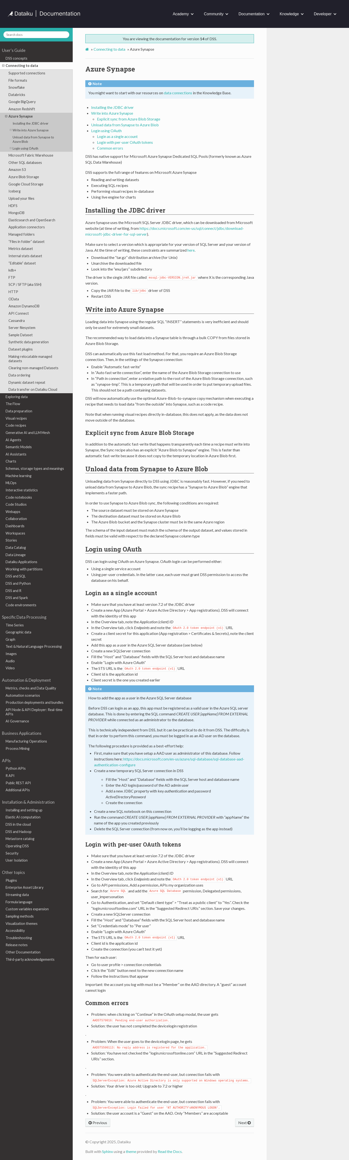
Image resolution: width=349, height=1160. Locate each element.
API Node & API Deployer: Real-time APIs (34, 712)
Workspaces (15, 533)
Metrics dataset (20, 249)
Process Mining (18, 748)
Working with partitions (24, 569)
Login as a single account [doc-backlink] (121, 593)
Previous (97, 1122)
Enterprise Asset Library (24, 887)
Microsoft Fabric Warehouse (30, 155)
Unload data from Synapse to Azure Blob (33, 139)
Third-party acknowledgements (30, 959)
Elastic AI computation (23, 817)
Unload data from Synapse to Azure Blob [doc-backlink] (146, 469)
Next (244, 1122)
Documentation (251, 14)
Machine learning (19, 476)
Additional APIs (18, 790)
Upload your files (21, 198)
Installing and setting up (24, 810)
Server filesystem (21, 328)
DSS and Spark (17, 598)
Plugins (11, 880)
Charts (11, 461)
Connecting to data (20, 66)
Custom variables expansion (27, 909)
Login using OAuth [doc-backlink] (113, 549)
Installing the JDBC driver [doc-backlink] (125, 210)
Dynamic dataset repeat (26, 382)
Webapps (13, 512)
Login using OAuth (24, 148)
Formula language (19, 902)
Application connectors (26, 227)
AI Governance (17, 721)
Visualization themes (22, 923)
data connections (178, 92)
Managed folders (21, 234)
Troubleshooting (19, 938)
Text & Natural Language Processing (34, 646)
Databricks (16, 95)
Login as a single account (117, 136)
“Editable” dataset (22, 263)
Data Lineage (16, 555)
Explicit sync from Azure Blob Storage (128, 119)
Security (12, 853)
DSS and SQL (16, 576)
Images (11, 654)
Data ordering (19, 375)
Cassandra (16, 321)
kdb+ (12, 270)
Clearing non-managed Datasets (33, 368)
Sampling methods (20, 916)
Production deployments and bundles (34, 702)
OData (13, 299)
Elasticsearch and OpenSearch (31, 220)
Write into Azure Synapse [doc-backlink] (124, 309)
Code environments (21, 605)
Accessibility (15, 930)
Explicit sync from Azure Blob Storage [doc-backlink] (139, 432)
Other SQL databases (25, 162)
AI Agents (13, 440)
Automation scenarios (23, 695)
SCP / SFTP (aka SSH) (24, 284)
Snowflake (16, 87)
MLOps (11, 483)
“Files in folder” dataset (26, 242)
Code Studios (16, 504)
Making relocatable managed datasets (30, 358)
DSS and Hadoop (19, 832)
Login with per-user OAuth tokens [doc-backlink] (133, 844)
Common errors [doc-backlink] (106, 1003)
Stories (11, 540)
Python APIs (16, 768)
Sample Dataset (20, 335)
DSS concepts (16, 58)
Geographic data (18, 632)
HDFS (12, 206)
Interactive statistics (22, 490)
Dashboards (15, 526)
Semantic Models (19, 447)
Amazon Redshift (21, 109)
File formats (17, 80)
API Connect (18, 313)
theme (131, 1151)
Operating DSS (17, 846)
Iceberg (14, 191)
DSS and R (13, 591)
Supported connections (26, 73)
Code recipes (16, 425)
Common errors (110, 148)
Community (213, 14)
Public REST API (18, 783)
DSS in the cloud (18, 824)
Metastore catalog (20, 839)
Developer (323, 14)
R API (10, 776)
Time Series (15, 625)
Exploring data (17, 397)
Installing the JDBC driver (30, 123)
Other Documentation (23, 952)
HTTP (13, 292)
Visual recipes (16, 418)
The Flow (13, 404)
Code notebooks (19, 497)
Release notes (17, 945)
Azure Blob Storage (23, 177)
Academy (181, 14)
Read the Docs (170, 1151)
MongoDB (16, 213)
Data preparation (19, 411)
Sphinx (107, 1151)
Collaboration (16, 519)
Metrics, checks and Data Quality (31, 688)
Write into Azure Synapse (29, 130)
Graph (10, 639)
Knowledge (289, 14)
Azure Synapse (19, 116)
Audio (10, 661)
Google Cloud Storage (25, 184)
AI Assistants (16, 454)
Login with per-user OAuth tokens (125, 142)
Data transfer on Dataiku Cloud (32, 389)
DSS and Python (18, 583)
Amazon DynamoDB (24, 306)
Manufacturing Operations (26, 741)
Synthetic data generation (28, 342)
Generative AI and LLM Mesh (28, 433)
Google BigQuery (22, 102)
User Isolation (17, 860)
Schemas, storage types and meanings (35, 468)
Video (10, 668)
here (191, 250)
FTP (11, 277)
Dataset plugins (20, 349)
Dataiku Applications (21, 562)
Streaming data (17, 895)
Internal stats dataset (25, 256)
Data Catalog (16, 547)
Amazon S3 (17, 170)
